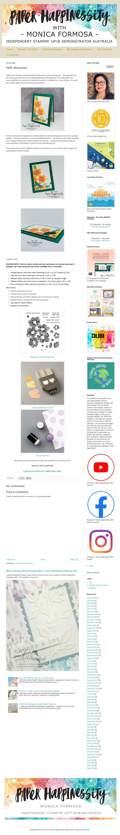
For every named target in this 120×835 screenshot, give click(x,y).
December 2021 (92, 713)
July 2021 (90, 727)
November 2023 (92, 653)
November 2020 (92, 749)
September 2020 (93, 754)
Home (9, 49)
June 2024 (91, 636)
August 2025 (91, 598)
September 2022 (93, 689)
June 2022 (91, 697)
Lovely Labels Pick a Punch (43, 408)
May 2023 (90, 666)
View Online (95, 227)
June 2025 (91, 603)
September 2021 (93, 721)
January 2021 (92, 743)
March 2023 (91, 672)
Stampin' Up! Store (28, 49)
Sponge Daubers (42, 456)
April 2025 (90, 609)
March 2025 (91, 612)
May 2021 (90, 732)
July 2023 (90, 661)
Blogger (87, 830)
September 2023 (93, 656)
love (90, 582)
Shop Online (105, 227)
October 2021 (92, 719)
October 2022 (92, 686)
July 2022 (90, 694)
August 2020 (91, 757)
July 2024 (90, 634)
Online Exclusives (52, 49)
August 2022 (91, 691)
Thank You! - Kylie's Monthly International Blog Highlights (39, 691)
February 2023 (92, 675)
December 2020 (92, 746)
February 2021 (92, 741)
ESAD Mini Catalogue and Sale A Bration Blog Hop (37, 704)
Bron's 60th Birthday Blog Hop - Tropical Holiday (36, 678)
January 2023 (92, 677)
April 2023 (90, 669)
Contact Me (12, 55)
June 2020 (91, 763)
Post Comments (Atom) (24, 563)
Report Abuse (93, 572)
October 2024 (92, 625)
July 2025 (90, 601)
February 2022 (92, 708)
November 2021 (92, 716)
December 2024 (92, 620)
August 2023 (91, 658)
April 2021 (90, 735)
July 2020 (90, 760)
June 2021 (91, 730)
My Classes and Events (79, 49)
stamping (92, 588)
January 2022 (92, 711)
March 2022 (91, 705)
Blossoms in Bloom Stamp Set (42, 357)
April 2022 (90, 702)
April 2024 (90, 639)
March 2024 (91, 642)
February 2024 (92, 644)
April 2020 (90, 768)
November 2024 (92, 622)
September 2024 (93, 628)
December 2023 (92, 650)
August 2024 (91, 631)
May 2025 (90, 606)
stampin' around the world (98, 585)
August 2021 (91, 724)
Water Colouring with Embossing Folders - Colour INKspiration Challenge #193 (41, 571)
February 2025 (92, 614)
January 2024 (92, 647)
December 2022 (92, 680)
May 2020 (90, 765)
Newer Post (11, 560)
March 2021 (91, 738)
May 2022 (90, 699)
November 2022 (92, 683)
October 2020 (92, 752)
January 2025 (92, 617)
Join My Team (104, 49)
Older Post (74, 560)
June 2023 (91, 664)
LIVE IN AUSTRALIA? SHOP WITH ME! (42, 471)
